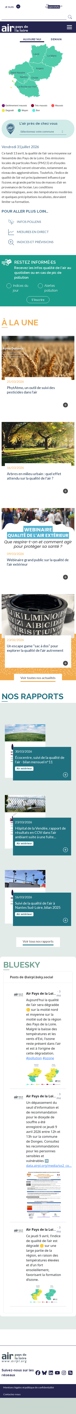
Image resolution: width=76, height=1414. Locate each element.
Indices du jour (20, 288)
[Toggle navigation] (69, 27)
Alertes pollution (51, 288)
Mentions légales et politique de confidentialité (28, 1387)
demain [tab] (56, 39)
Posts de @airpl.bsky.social (31, 977)
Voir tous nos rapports (38, 941)
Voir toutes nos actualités (38, 678)
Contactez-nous (12, 1394)
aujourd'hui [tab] (32, 39)
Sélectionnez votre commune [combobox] (37, 131)
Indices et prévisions (31, 242)
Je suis (9, 7)
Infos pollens (24, 222)
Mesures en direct (28, 232)
